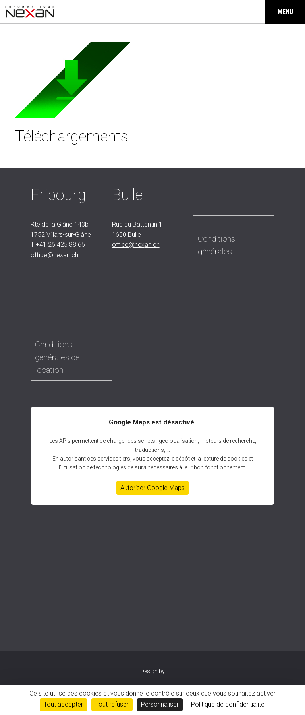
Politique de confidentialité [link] (227, 704)
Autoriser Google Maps (152, 488)
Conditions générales (216, 245)
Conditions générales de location (57, 357)
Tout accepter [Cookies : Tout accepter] (63, 704)
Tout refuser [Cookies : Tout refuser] (112, 704)
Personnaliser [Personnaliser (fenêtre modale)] (160, 704)
